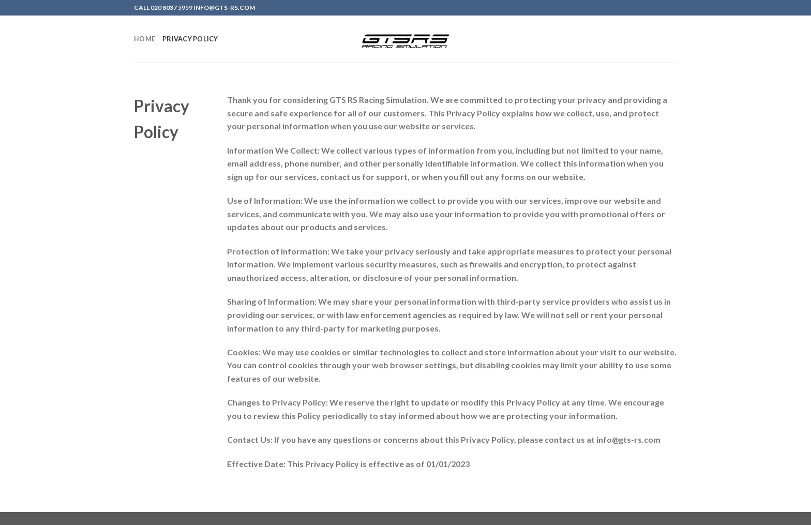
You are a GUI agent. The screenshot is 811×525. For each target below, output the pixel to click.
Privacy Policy (190, 39)
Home (144, 39)
